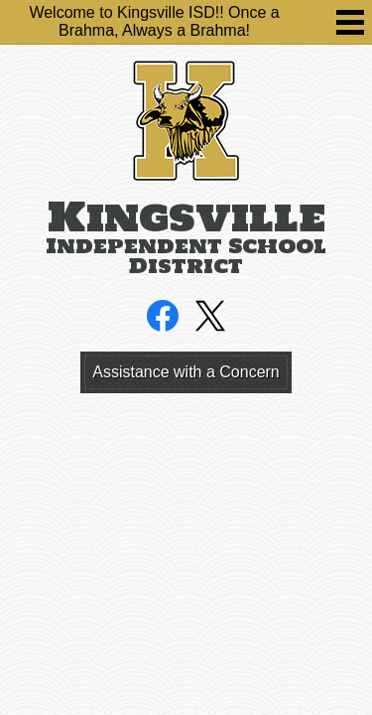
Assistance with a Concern (186, 371)
